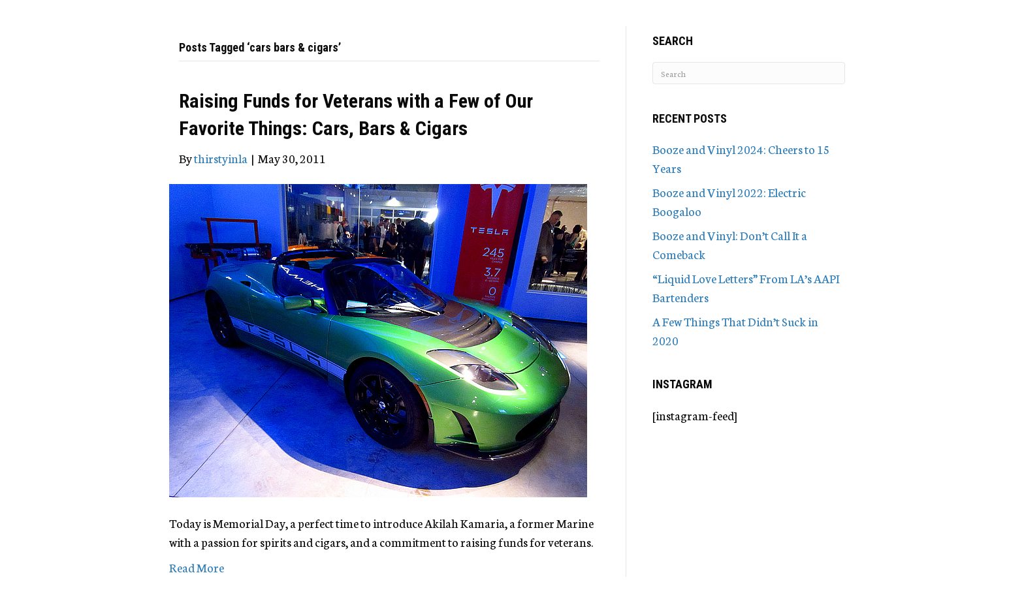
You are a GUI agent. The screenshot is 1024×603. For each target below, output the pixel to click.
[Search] (748, 73)
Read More (196, 567)
